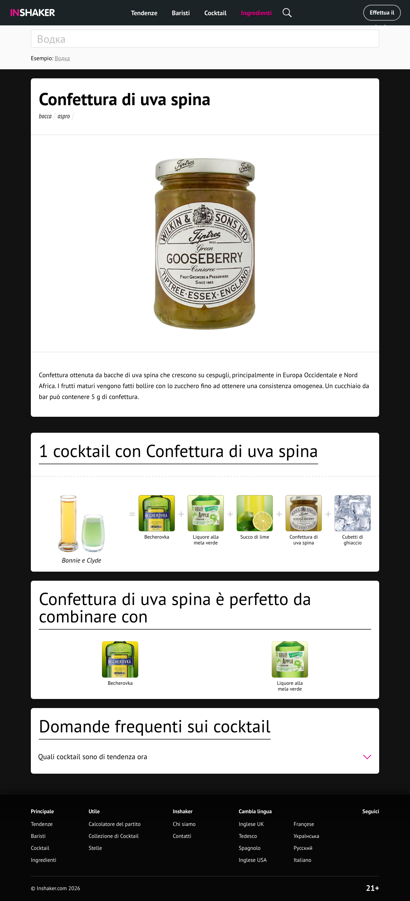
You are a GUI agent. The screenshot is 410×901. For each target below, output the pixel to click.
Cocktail (215, 13)
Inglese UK (251, 824)
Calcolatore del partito (114, 824)
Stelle (95, 848)
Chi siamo (184, 824)
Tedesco (248, 836)
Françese (304, 824)
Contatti (182, 836)
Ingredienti (256, 13)
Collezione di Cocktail (114, 836)
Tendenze (144, 13)
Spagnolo (250, 848)
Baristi (181, 13)
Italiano (302, 860)
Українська (306, 836)
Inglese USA (253, 860)
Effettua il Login (382, 15)
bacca (45, 116)
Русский (303, 848)
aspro (64, 116)
